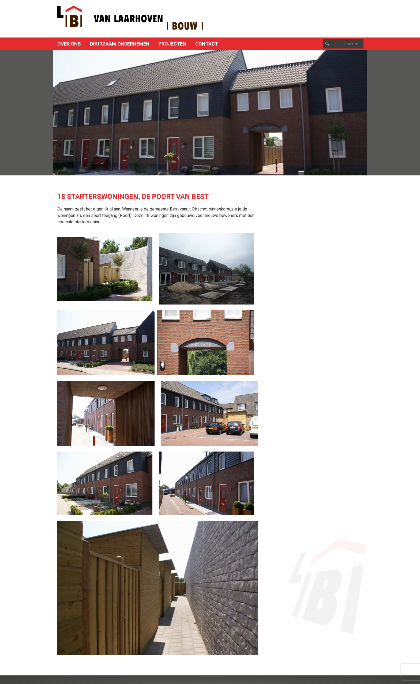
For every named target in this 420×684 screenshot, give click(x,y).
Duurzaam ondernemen (119, 44)
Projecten (172, 44)
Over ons (69, 44)
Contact (206, 44)
